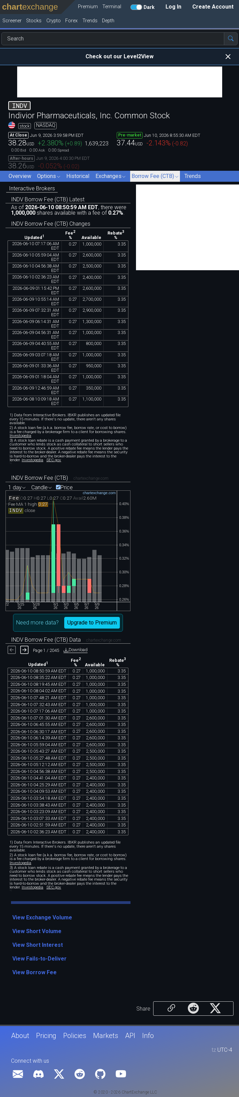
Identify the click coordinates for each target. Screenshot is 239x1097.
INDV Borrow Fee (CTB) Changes (50, 223)
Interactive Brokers (32, 188)
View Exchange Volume (42, 917)
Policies (74, 1036)
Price (66, 487)
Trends (192, 176)
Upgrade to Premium (92, 622)
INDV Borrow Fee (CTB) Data (46, 639)
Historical (77, 176)
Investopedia (20, 435)
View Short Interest (37, 945)
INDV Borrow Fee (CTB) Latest (47, 199)
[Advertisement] (119, 82)
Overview (20, 176)
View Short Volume (36, 931)
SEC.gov (53, 459)
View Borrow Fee (34, 972)
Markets (105, 1036)
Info (148, 1036)
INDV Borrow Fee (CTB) (39, 478)
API (130, 1036)
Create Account (213, 6)
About (20, 1036)
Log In (173, 6)
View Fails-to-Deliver (39, 958)
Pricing (46, 1036)
